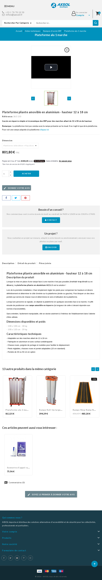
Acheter (26, 173)
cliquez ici (44, 129)
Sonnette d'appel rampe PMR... (23, 467)
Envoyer (51, 247)
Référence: (7, 116)
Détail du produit (27, 263)
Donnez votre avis (16, 188)
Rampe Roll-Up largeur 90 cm (54, 410)
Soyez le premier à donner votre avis (51, 494)
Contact (51, 220)
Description (8, 263)
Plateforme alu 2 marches (19, 410)
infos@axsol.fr (14, 14)
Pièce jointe (45, 263)
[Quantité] (5, 174)
